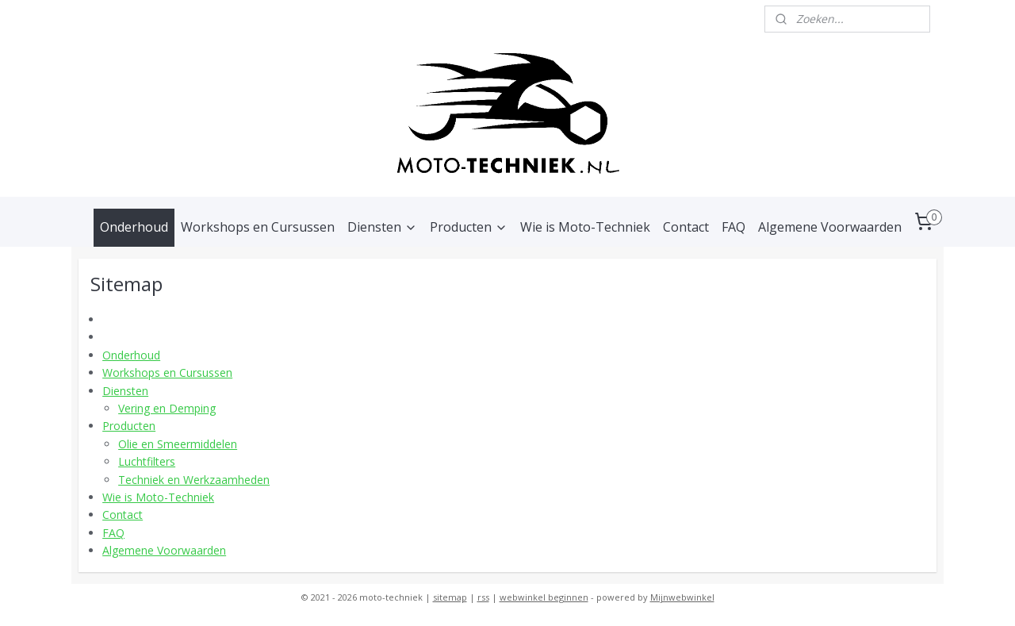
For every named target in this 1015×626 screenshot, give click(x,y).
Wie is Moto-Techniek (585, 227)
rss (483, 597)
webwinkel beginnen (544, 597)
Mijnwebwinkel (682, 597)
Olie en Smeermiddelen (177, 443)
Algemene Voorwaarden (830, 227)
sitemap (450, 597)
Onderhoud (134, 227)
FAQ (733, 227)
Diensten (382, 227)
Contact (686, 227)
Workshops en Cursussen (258, 227)
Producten (469, 227)
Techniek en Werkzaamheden (194, 479)
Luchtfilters (146, 461)
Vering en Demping (167, 408)
